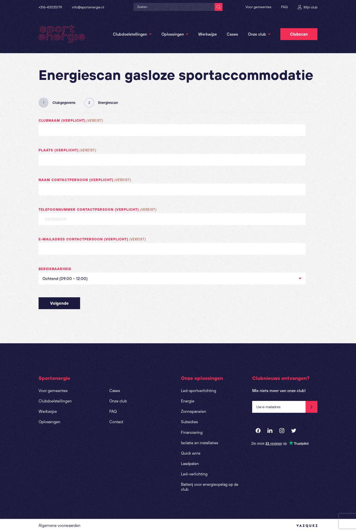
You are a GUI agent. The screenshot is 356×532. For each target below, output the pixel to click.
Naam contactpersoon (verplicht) (85, 180)
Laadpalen (190, 463)
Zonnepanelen (193, 411)
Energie (187, 401)
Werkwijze (207, 34)
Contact (116, 421)
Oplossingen (172, 34)
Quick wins (190, 453)
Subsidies (189, 421)
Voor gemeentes (258, 7)
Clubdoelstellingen (130, 34)
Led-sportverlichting (198, 390)
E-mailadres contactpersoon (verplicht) (92, 239)
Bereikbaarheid (55, 269)
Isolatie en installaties (199, 442)
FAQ (284, 7)
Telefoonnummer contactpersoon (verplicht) (97, 210)
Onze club (257, 34)
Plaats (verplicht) (67, 150)
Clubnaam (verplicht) (71, 120)
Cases (232, 34)
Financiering (191, 432)
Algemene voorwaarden (59, 525)
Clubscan (299, 34)
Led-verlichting (194, 474)
